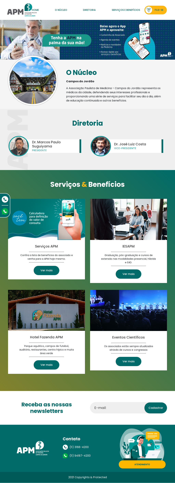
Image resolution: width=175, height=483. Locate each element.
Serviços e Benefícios (126, 10)
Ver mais (47, 270)
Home (35, 10)
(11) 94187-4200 (80, 456)
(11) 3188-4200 (79, 447)
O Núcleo (61, 10)
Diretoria (89, 10)
